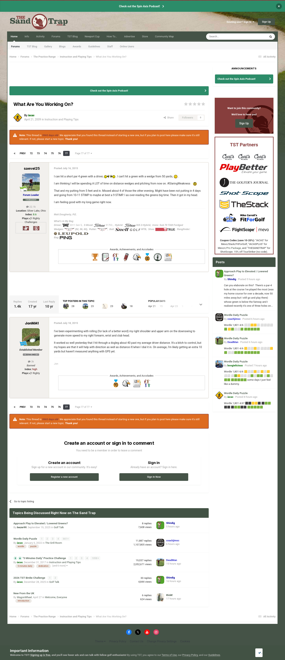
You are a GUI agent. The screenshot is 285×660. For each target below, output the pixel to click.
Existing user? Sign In (240, 21)
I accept (264, 652)
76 (59, 153)
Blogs (62, 46)
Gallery (48, 46)
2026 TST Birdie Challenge (29, 577)
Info (27, 36)
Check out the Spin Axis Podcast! (139, 6)
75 (52, 153)
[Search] (227, 36)
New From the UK (23, 592)
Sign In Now (154, 476)
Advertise (129, 36)
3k (31, 361)
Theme (100, 640)
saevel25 (32, 168)
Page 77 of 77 (83, 153)
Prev (23, 153)
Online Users (127, 46)
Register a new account (64, 476)
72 (31, 153)
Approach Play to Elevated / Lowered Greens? (40, 523)
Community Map (164, 36)
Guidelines (94, 46)
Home (14, 38)
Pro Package (234, 248)
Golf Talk (59, 527)
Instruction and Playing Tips (61, 119)
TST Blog (32, 46)
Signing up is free (40, 655)
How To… (112, 36)
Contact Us (136, 640)
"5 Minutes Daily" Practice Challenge (45, 557)
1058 (95, 558)
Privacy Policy (117, 640)
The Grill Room (53, 542)
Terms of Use (169, 655)
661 (66, 538)
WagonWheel (24, 596)
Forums (15, 46)
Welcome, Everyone (56, 596)
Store (145, 36)
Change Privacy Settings (162, 640)
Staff (110, 46)
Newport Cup (92, 36)
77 (66, 153)
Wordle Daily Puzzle (25, 538)
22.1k (31, 206)
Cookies (185, 640)
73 (38, 153)
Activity (40, 36)
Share (169, 117)
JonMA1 (32, 323)
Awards (77, 46)
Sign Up (266, 21)
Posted (249, 279)
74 (45, 153)
